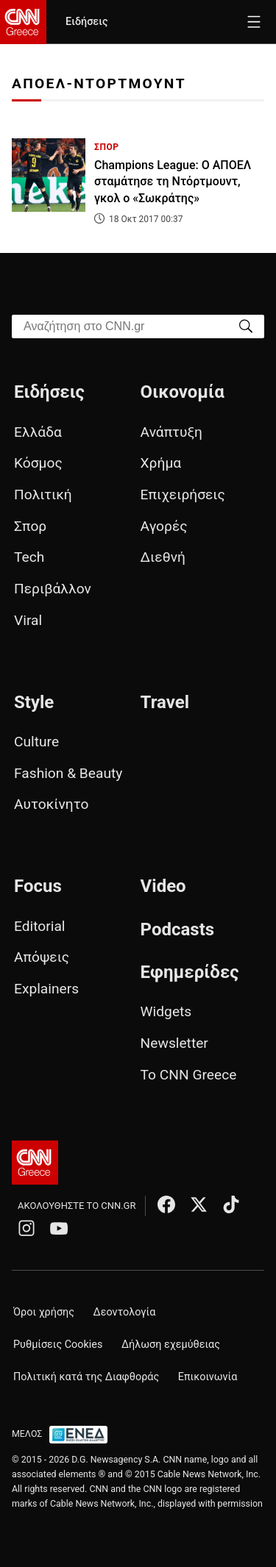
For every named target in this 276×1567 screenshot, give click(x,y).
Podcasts (178, 929)
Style (34, 702)
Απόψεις (41, 957)
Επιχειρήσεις (183, 494)
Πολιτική (43, 494)
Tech (29, 557)
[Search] (246, 325)
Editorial (40, 926)
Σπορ (30, 526)
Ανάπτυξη (171, 432)
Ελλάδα (38, 432)
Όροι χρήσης (43, 1312)
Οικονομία (182, 392)
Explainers (46, 988)
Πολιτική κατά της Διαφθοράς (86, 1377)
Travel (165, 702)
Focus (38, 886)
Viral (28, 620)
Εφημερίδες (190, 972)
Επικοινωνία (208, 1377)
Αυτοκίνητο (51, 804)
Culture (36, 741)
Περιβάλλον (52, 588)
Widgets (166, 1011)
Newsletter (174, 1043)
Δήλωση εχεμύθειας (170, 1344)
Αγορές (164, 526)
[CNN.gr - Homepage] (23, 22)
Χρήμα (161, 462)
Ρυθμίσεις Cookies (57, 1344)
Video (163, 886)
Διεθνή (163, 557)
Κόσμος (38, 462)
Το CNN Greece (189, 1074)
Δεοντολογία (124, 1312)
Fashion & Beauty (68, 773)
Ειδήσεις (86, 21)
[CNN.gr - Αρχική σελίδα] (35, 1163)
